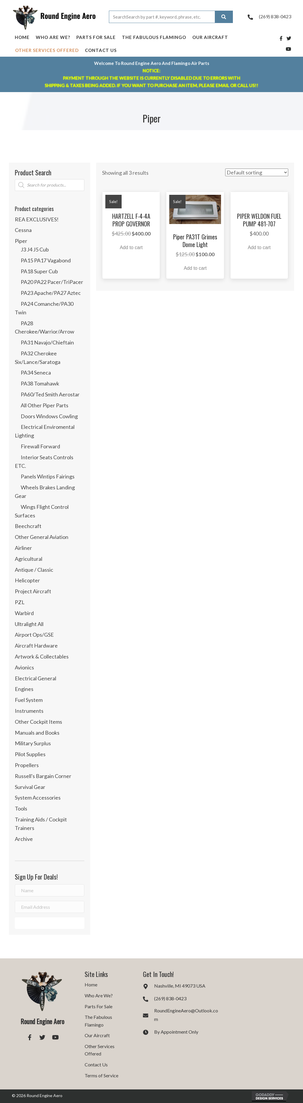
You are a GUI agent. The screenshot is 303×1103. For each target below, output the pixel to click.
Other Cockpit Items (38, 721)
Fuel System (29, 700)
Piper (21, 241)
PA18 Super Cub (39, 271)
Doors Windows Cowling (49, 416)
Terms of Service (101, 1075)
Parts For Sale (96, 37)
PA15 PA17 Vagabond (46, 260)
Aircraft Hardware (36, 645)
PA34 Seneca (36, 372)
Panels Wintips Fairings (48, 476)
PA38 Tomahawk (40, 383)
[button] (49, 923)
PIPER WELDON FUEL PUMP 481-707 (259, 220)
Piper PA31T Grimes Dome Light (195, 240)
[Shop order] (256, 172)
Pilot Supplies (30, 754)
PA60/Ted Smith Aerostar (50, 394)
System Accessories (38, 797)
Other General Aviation (41, 537)
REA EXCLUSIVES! (37, 219)
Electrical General (35, 678)
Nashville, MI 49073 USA (179, 985)
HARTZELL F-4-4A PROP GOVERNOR (131, 220)
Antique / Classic (34, 569)
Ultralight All (29, 624)
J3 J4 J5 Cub (35, 249)
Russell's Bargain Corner (43, 776)
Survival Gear (30, 787)
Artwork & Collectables (42, 656)
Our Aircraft (210, 37)
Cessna (23, 230)
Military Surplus (33, 743)
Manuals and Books (37, 732)
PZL (20, 602)
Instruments (29, 710)
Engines (24, 689)
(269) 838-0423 (275, 16)
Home (22, 37)
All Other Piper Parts (44, 405)
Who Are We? (53, 37)
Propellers (27, 765)
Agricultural (28, 558)
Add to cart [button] (131, 247)
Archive (24, 839)
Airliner (23, 548)
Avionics (24, 667)
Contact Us (101, 50)
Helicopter (27, 580)
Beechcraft (28, 526)
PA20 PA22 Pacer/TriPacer (52, 282)
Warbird (24, 613)
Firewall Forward (40, 446)
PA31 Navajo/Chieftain (47, 342)
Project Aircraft (33, 591)
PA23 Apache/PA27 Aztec (51, 293)
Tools (21, 808)
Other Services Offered (47, 50)
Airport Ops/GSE (34, 634)
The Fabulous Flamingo (154, 37)
